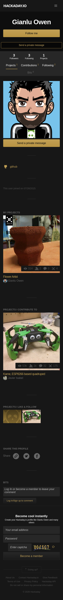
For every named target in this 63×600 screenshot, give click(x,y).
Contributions (30, 65)
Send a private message (31, 45)
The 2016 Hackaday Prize (9, 220)
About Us (10, 577)
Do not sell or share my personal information (31, 585)
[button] (55, 6)
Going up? (31, 570)
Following (48, 65)
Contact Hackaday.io (29, 577)
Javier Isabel (13, 378)
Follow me (31, 33)
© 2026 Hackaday (31, 592)
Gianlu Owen (13, 280)
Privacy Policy (31, 581)
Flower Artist (10, 276)
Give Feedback (50, 577)
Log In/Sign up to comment (20, 500)
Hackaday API (49, 581)
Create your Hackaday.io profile (19, 520)
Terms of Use (13, 581)
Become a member (31, 556)
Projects (11, 65)
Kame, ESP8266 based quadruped (24, 374)
